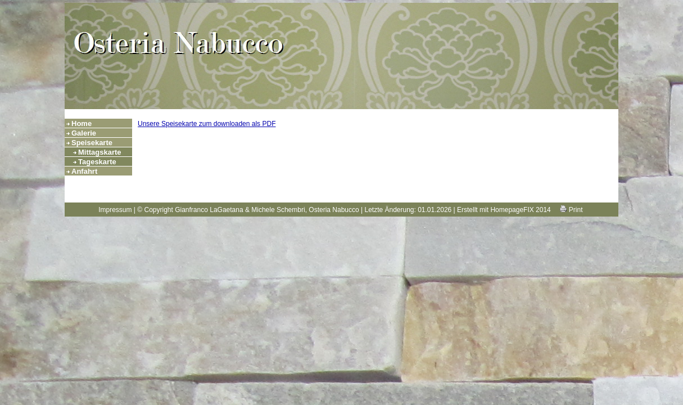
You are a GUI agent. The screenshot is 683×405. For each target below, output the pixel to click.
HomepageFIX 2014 (520, 210)
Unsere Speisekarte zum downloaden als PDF (206, 124)
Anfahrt (84, 171)
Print (571, 210)
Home (81, 123)
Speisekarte (91, 142)
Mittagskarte (99, 152)
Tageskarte (97, 162)
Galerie (83, 133)
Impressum (115, 210)
